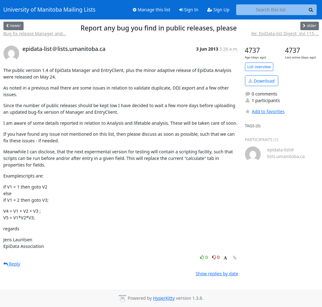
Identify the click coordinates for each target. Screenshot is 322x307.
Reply (11, 264)
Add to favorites (265, 111)
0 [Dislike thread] (216, 257)
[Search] (311, 9)
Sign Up (218, 10)
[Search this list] (271, 9)
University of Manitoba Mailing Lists (49, 10)
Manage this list (151, 10)
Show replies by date (217, 274)
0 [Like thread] (204, 257)
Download (261, 81)
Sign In (188, 10)
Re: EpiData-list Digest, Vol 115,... (285, 33)
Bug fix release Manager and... (34, 33)
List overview (259, 66)
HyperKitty (164, 298)
